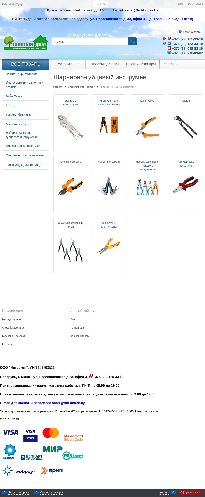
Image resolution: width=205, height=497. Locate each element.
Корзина (164, 492)
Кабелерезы (147, 100)
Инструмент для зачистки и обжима (109, 102)
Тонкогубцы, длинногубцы (109, 225)
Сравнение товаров (52, 492)
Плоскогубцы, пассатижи (186, 163)
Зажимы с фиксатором (70, 102)
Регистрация (195, 3)
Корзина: (191, 31)
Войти (180, 3)
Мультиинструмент (109, 161)
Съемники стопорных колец (70, 225)
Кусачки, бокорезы (70, 161)
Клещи (186, 100)
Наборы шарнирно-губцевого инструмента (147, 165)
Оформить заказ (190, 492)
